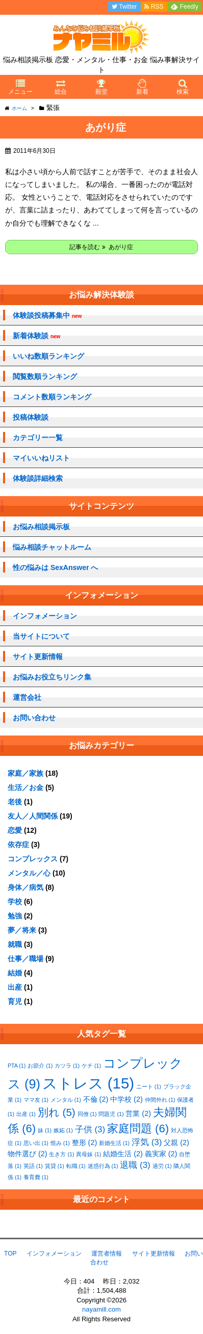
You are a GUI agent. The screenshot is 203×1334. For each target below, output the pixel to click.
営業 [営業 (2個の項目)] (138, 1113)
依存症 (18, 844)
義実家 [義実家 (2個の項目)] (161, 1154)
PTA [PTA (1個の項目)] (17, 1066)
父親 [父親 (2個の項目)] (176, 1142)
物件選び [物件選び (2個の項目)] (27, 1154)
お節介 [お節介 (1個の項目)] (40, 1066)
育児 (15, 1001)
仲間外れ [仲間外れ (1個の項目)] (160, 1100)
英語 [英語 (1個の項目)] (33, 1166)
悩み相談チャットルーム (52, 547)
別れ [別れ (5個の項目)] (56, 1112)
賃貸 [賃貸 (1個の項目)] (54, 1166)
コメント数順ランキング (52, 396)
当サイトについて (41, 636)
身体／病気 (25, 887)
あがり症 (105, 127)
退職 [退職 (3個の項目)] (135, 1165)
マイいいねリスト (41, 457)
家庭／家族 (25, 773)
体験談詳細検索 (38, 478)
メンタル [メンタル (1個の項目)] (65, 1100)
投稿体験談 (30, 417)
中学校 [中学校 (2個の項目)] (126, 1099)
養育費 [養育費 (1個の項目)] (35, 1177)
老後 (15, 802)
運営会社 (27, 697)
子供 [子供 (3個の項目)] (90, 1129)
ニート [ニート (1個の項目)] (148, 1086)
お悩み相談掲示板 (41, 526)
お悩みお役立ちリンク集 (52, 676)
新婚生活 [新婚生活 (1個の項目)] (114, 1143)
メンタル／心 (29, 873)
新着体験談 (36, 336)
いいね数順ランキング (48, 356)
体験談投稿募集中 (47, 315)
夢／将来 (22, 930)
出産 (15, 987)
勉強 (15, 916)
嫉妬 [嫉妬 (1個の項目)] (63, 1130)
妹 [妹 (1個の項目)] (45, 1130)
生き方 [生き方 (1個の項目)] (61, 1154)
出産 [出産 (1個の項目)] (26, 1114)
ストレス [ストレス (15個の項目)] (88, 1083)
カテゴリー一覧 (38, 437)
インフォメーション (45, 615)
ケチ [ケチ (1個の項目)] (91, 1066)
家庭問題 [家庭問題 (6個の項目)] (138, 1128)
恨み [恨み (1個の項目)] (60, 1143)
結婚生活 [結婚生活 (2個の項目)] (123, 1154)
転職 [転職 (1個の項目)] (76, 1166)
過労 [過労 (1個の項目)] (162, 1166)
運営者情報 (106, 1253)
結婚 (15, 973)
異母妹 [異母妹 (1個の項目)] (88, 1154)
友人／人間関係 (33, 816)
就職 (15, 944)
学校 (15, 901)
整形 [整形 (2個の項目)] (84, 1142)
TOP (10, 1253)
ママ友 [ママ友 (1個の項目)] (35, 1100)
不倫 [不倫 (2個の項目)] (96, 1099)
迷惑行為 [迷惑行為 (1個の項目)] (103, 1166)
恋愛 (15, 830)
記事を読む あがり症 (101, 247)
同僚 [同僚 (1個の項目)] (87, 1114)
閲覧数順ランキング (45, 376)
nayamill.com (101, 1309)
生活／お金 (25, 787)
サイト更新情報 (38, 656)
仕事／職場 (25, 959)
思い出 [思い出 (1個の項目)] (35, 1143)
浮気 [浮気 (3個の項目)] (147, 1142)
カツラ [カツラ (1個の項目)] (67, 1066)
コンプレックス (33, 859)
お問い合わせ (34, 717)
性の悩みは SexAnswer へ (55, 567)
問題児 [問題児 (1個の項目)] (110, 1114)
